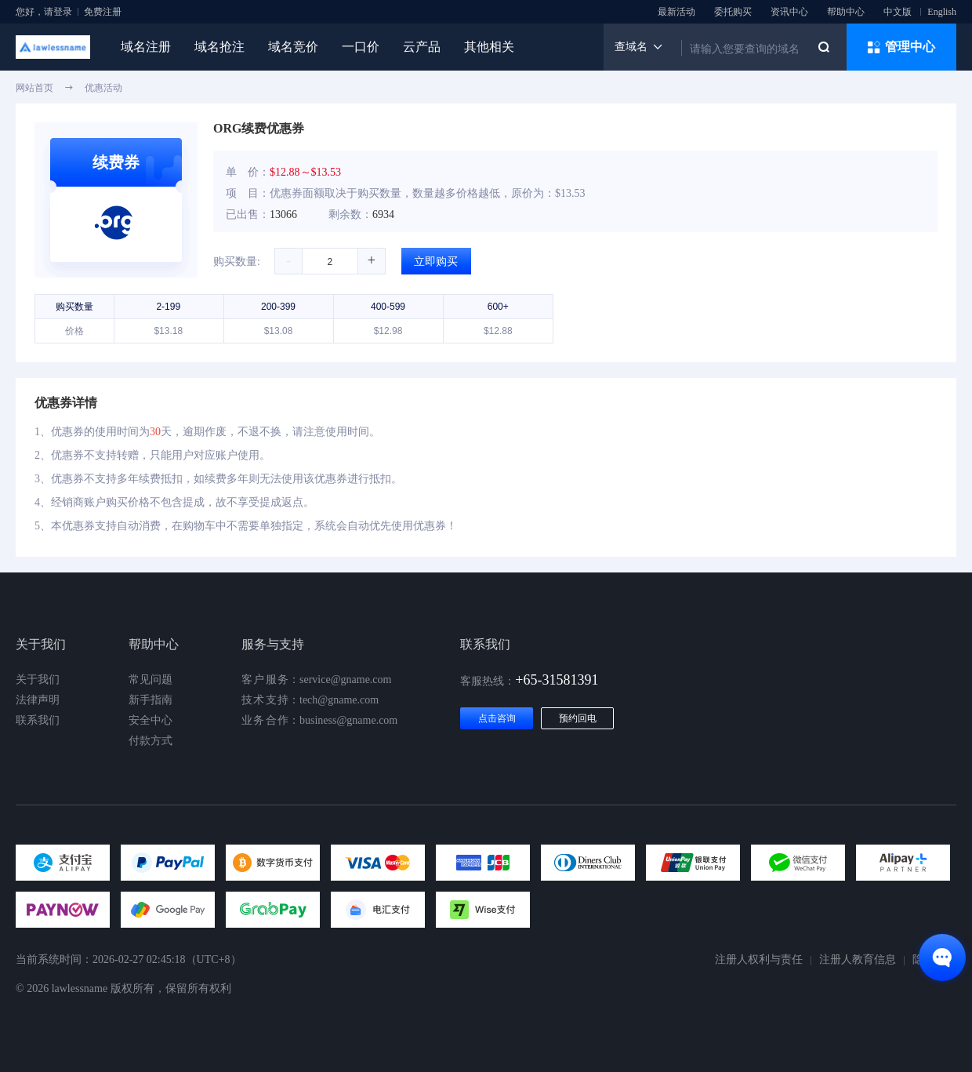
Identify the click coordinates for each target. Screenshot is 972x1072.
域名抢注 (219, 46)
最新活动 (676, 11)
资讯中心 (789, 11)
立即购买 (436, 261)
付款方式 (150, 741)
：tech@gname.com (310, 700)
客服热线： (529, 681)
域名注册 (146, 46)
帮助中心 (846, 11)
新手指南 (150, 700)
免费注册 (102, 11)
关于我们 (38, 679)
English (941, 11)
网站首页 (34, 87)
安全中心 (150, 720)
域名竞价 (293, 46)
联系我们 (38, 720)
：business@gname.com (319, 720)
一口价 (360, 46)
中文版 (897, 11)
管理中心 (901, 46)
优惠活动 (103, 87)
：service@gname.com (316, 680)
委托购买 (733, 11)
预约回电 (578, 718)
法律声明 (38, 700)
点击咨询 (497, 718)
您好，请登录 (44, 11)
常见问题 (150, 679)
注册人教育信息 (857, 959)
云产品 (422, 46)
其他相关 (489, 46)
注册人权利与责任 (759, 959)
